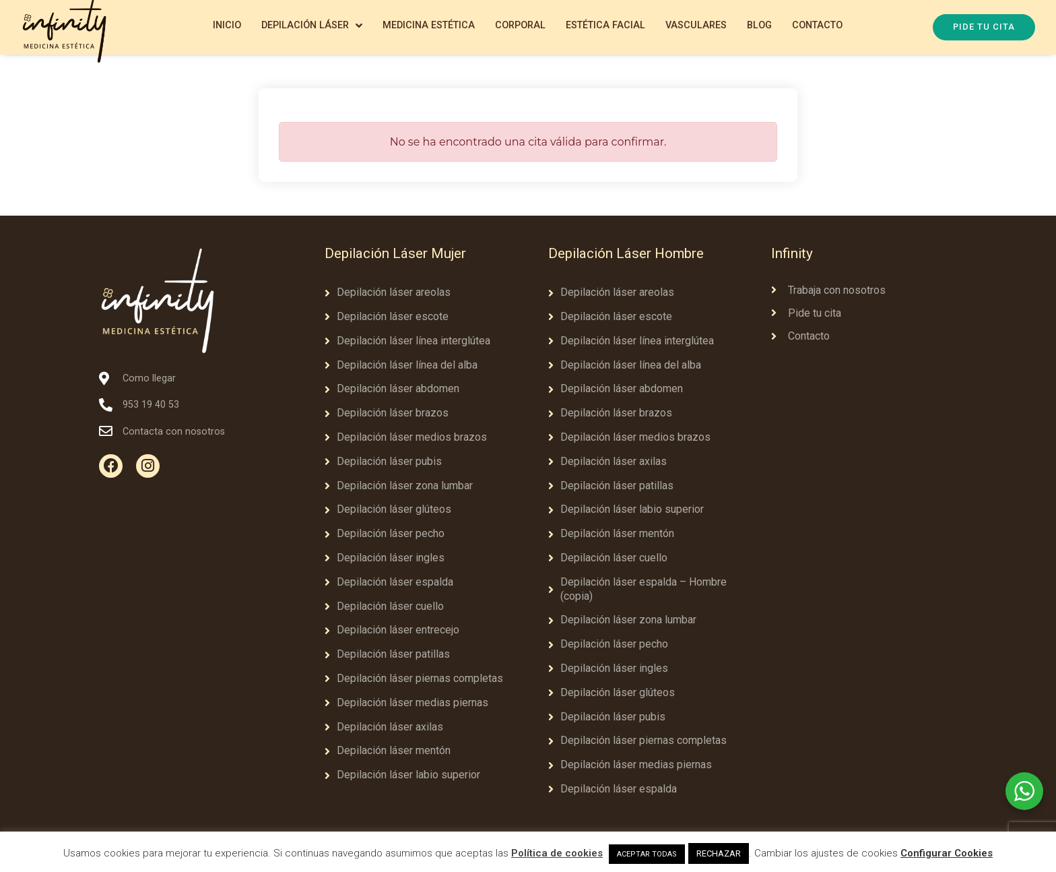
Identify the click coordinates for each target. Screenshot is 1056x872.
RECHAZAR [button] (718, 853)
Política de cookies (557, 853)
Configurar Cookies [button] (946, 853)
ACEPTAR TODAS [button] (647, 854)
